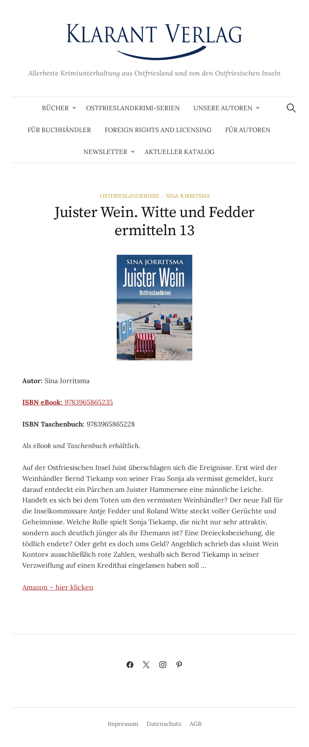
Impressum (123, 723)
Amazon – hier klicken (57, 587)
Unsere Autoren (222, 108)
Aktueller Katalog (180, 152)
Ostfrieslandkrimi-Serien (133, 108)
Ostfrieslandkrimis (129, 195)
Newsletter (105, 152)
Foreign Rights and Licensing (158, 130)
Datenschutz (164, 723)
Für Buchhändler (59, 130)
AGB (196, 723)
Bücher (55, 108)
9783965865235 (67, 402)
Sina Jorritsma (188, 195)
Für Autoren (247, 130)
